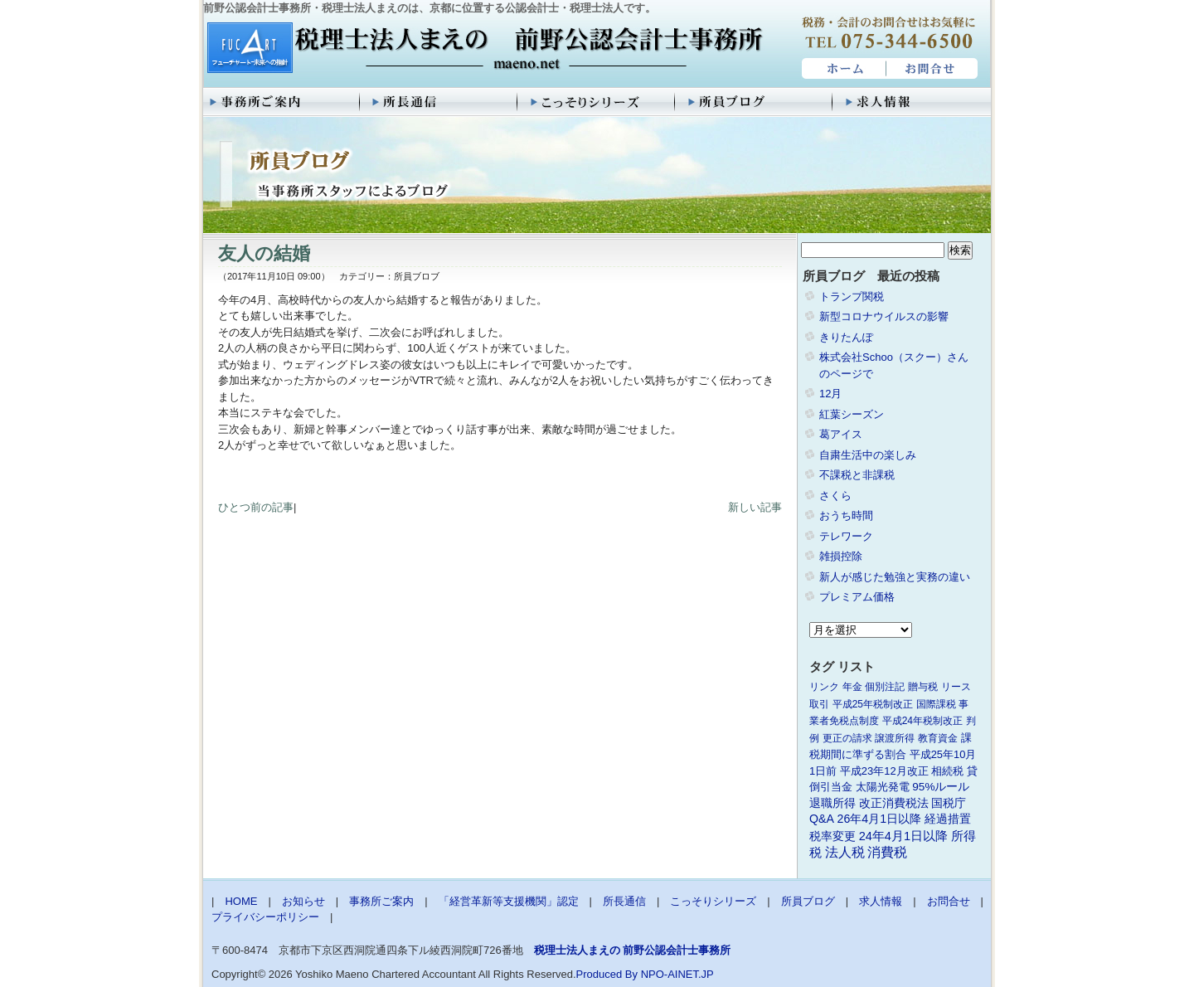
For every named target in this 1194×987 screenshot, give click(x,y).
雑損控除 (840, 556)
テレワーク (846, 536)
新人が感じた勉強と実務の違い (894, 577)
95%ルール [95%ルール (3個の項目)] (940, 786)
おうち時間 (846, 515)
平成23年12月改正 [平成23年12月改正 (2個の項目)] (884, 771)
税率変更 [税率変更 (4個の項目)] (832, 836)
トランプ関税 (851, 296)
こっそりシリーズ (597, 102)
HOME (842, 69)
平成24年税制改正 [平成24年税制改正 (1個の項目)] (922, 721)
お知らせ (303, 901)
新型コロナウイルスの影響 (884, 316)
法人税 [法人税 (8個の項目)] (845, 852)
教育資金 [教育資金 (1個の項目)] (938, 738)
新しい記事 (755, 507)
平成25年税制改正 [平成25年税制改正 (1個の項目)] (872, 704)
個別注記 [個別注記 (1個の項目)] (885, 687)
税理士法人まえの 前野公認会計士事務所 (483, 49)
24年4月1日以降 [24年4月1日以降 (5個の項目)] (903, 836)
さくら (835, 495)
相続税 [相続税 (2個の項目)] (947, 771)
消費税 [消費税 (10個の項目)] (887, 852)
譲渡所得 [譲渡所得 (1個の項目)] (895, 738)
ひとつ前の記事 (256, 507)
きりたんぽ (846, 337)
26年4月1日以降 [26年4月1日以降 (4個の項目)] (879, 818)
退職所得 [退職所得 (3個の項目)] (832, 803)
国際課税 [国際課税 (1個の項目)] (936, 704)
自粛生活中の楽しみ (867, 455)
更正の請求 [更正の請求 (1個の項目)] (847, 738)
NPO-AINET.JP (677, 974)
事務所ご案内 (282, 102)
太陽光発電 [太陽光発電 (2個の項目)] (883, 786)
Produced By (607, 974)
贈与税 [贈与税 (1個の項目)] (923, 687)
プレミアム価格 (857, 597)
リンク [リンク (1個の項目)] (824, 687)
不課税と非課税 (857, 475)
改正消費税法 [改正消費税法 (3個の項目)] (894, 803)
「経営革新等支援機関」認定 (509, 901)
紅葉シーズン (851, 414)
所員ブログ (754, 102)
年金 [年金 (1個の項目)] (852, 687)
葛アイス (840, 434)
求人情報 (912, 102)
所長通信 (439, 102)
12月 (830, 393)
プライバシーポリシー (265, 917)
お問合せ (932, 69)
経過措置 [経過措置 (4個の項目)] (948, 818)
